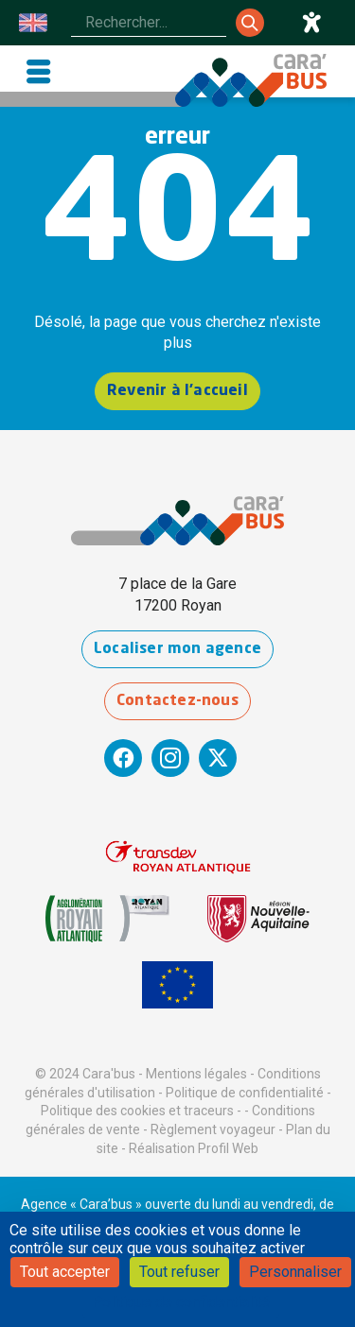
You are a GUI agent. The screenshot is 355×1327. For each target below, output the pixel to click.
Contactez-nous (177, 701)
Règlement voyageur (213, 1129)
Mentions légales (196, 1073)
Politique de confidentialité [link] (181, 1302)
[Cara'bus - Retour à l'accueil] (251, 80)
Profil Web (228, 1148)
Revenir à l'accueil (177, 391)
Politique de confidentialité (245, 1092)
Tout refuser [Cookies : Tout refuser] (179, 1272)
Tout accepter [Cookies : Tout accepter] (65, 1272)
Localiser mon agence (177, 649)
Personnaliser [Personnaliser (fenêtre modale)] (295, 1272)
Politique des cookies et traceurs (137, 1110)
